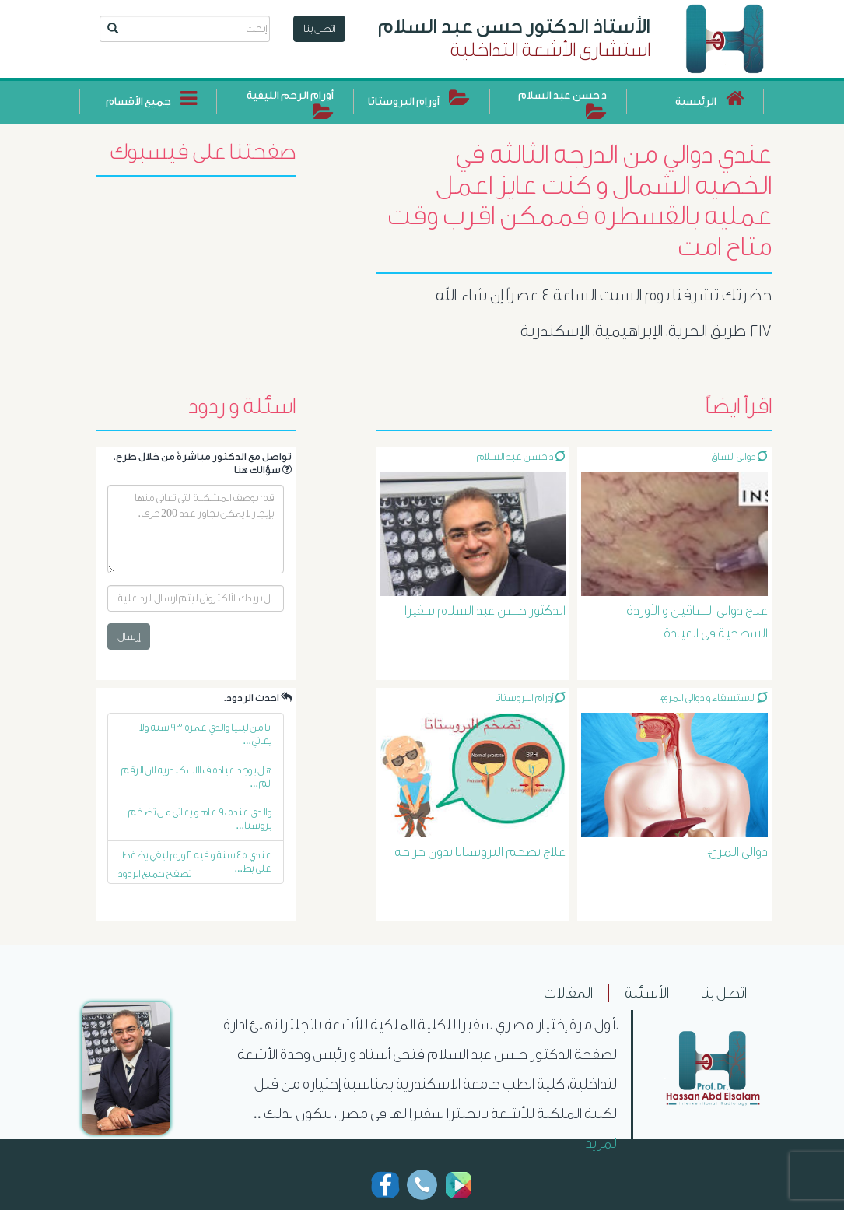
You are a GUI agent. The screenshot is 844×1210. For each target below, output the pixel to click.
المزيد (602, 1143)
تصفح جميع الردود (154, 873)
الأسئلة (647, 992)
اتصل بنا (319, 28)
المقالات (568, 992)
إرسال (128, 636)
